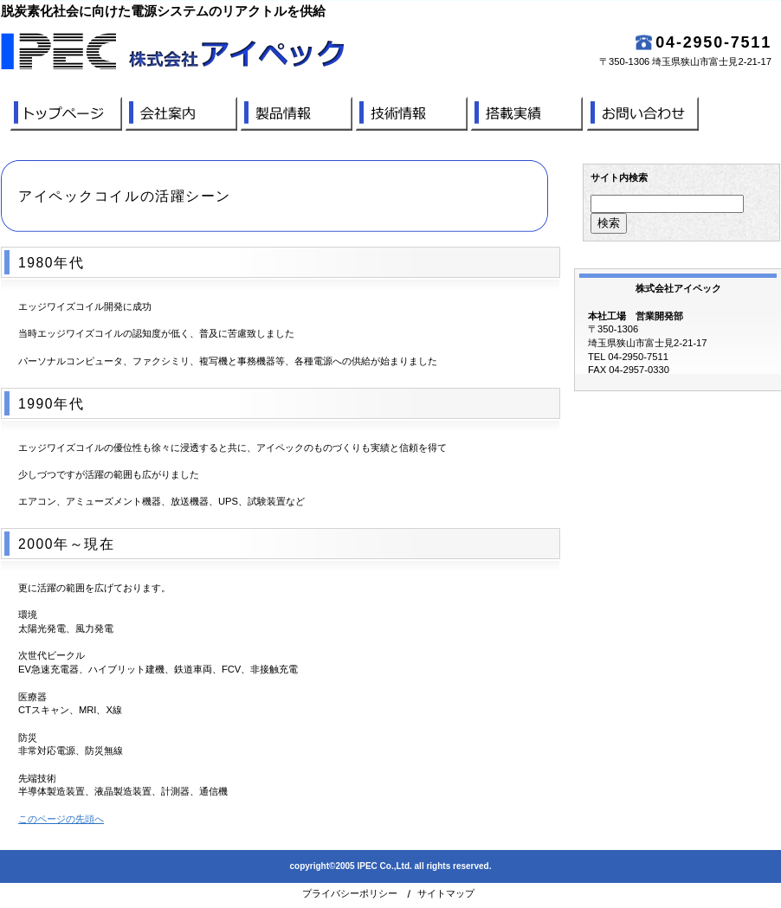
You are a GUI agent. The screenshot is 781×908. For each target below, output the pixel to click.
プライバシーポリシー (349, 893)
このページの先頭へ (61, 819)
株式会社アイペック (239, 51)
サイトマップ (445, 893)
